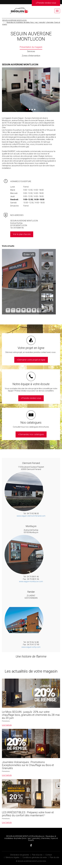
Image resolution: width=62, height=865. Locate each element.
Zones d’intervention (31, 55)
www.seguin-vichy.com (31, 647)
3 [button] (32, 109)
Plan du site (54, 857)
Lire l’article (7, 725)
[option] (31, 89)
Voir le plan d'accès (22, 234)
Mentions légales (12, 857)
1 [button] (27, 109)
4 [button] (34, 109)
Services (31, 51)
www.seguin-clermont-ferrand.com (31, 516)
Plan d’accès (37, 855)
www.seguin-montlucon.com (31, 581)
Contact (48, 855)
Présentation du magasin (31, 47)
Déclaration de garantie (19, 855)
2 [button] (29, 109)
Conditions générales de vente (34, 857)
